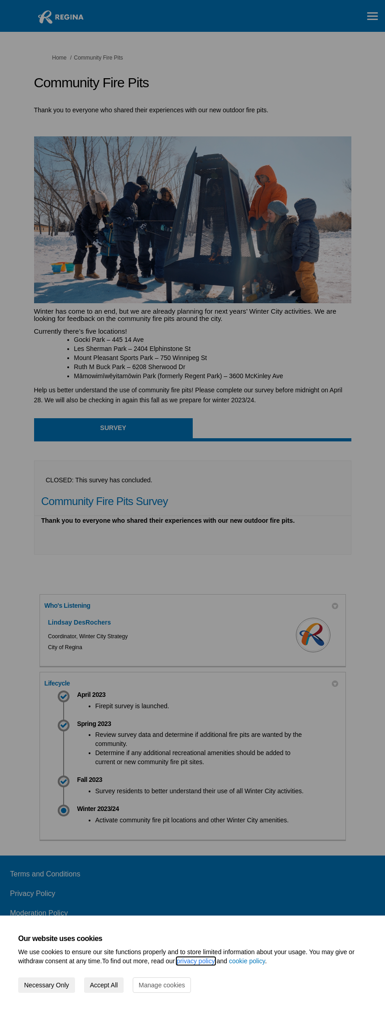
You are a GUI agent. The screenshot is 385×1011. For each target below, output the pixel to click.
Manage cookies (162, 985)
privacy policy (196, 961)
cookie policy (247, 961)
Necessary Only (46, 985)
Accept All (104, 985)
